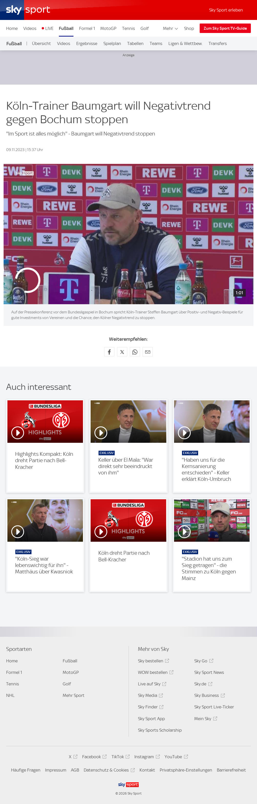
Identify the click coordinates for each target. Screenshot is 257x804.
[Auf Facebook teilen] (109, 351)
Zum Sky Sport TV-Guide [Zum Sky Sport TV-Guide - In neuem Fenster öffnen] (225, 28)
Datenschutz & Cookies (108, 770)
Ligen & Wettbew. (185, 43)
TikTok (120, 757)
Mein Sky (205, 719)
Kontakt (147, 770)
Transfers (218, 43)
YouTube (175, 757)
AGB (75, 770)
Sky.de (202, 684)
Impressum (55, 770)
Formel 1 (87, 28)
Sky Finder (150, 707)
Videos (29, 28)
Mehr (171, 28)
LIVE (49, 28)
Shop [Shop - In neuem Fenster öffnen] (189, 28)
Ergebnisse (86, 43)
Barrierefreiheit (231, 770)
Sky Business (208, 696)
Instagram (146, 757)
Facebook (93, 757)
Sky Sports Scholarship (160, 730)
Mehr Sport (73, 695)
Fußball (66, 28)
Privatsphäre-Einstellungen (186, 770)
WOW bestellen (155, 673)
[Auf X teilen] (122, 351)
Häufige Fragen (25, 770)
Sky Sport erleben (226, 10)
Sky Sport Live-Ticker (214, 706)
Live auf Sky (151, 684)
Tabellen (135, 43)
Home (12, 28)
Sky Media (150, 696)
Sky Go (203, 661)
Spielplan (112, 43)
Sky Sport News (209, 672)
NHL (10, 695)
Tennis (128, 28)
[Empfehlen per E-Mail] (148, 351)
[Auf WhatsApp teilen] (135, 351)
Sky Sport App (151, 718)
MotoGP (108, 28)
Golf (145, 28)
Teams (156, 43)
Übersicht (41, 43)
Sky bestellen (153, 661)
